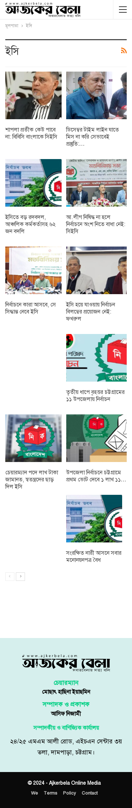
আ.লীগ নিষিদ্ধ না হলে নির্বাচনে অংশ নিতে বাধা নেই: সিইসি (95, 224)
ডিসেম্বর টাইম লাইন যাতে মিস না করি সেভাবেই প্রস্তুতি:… (92, 137)
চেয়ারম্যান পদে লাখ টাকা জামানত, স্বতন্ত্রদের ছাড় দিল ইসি (31, 480)
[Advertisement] (66, 613)
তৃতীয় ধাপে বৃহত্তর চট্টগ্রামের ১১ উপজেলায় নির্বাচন (95, 395)
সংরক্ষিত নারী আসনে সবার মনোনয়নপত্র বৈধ (93, 556)
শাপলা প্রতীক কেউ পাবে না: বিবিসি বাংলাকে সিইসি (31, 133)
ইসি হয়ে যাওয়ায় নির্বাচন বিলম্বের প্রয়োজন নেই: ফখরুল (90, 312)
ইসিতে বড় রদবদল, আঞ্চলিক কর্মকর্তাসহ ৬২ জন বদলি (30, 224)
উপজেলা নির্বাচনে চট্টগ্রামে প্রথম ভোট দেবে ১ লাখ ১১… (96, 476)
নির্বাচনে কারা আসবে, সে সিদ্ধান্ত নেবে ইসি (30, 308)
